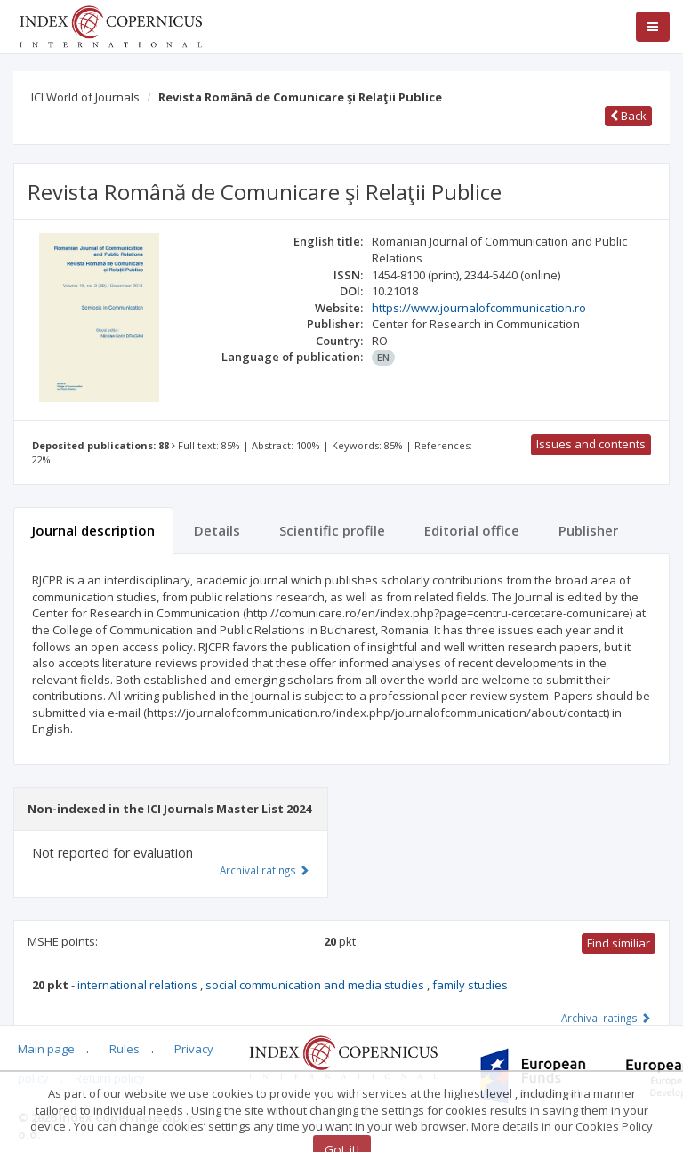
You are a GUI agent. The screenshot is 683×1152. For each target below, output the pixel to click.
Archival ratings (606, 1018)
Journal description (93, 530)
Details (217, 530)
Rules (124, 1049)
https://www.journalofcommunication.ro (479, 308)
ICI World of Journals (85, 97)
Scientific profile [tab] (332, 530)
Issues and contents (591, 444)
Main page (46, 1049)
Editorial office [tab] (471, 530)
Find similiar (618, 943)
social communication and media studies (316, 985)
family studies (470, 985)
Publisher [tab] (588, 530)
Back (628, 116)
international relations (138, 985)
